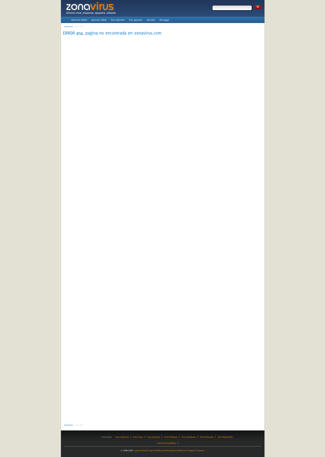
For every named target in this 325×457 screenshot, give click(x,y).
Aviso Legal (148, 450)
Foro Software (170, 437)
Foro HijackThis (225, 437)
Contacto (200, 450)
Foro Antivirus (122, 437)
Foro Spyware (153, 437)
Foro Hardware (189, 437)
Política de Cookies (186, 450)
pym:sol (138, 450)
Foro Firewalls (206, 437)
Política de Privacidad (165, 450)
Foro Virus (138, 437)
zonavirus (68, 26)
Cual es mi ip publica (166, 443)
